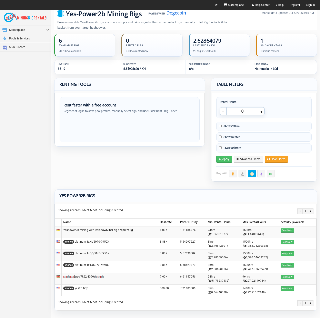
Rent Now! (287, 230)
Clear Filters (276, 159)
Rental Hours (228, 102)
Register (295, 5)
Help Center (261, 5)
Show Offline (229, 126)
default (286, 222)
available (298, 222)
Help (280, 5)
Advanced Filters (248, 159)
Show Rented (229, 137)
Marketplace (235, 5)
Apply (224, 159)
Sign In (310, 5)
